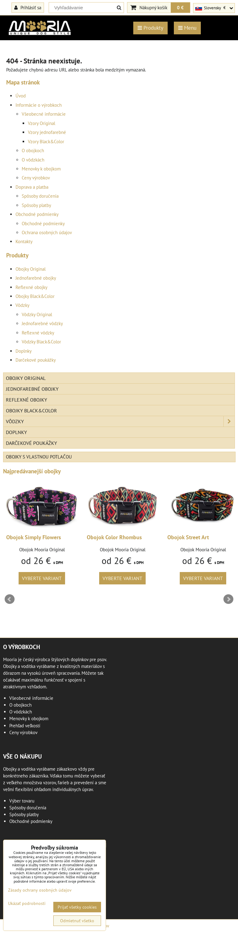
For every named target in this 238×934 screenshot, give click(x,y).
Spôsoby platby (36, 205)
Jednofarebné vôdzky (42, 323)
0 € (180, 7)
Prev (10, 599)
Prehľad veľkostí (24, 726)
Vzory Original (41, 123)
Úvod (20, 96)
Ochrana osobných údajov (47, 232)
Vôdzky (22, 305)
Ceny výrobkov (36, 178)
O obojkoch (33, 150)
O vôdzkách (33, 160)
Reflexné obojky (31, 287)
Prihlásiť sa (27, 7)
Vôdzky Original (37, 314)
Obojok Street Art (188, 537)
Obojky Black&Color (35, 296)
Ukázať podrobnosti (27, 903)
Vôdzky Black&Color (41, 342)
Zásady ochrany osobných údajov (40, 890)
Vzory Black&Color (46, 141)
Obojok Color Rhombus (114, 537)
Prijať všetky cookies (77, 907)
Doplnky (23, 351)
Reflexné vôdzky (38, 333)
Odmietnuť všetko (77, 920)
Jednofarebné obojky (35, 278)
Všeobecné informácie (44, 114)
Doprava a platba (31, 187)
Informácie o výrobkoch (38, 105)
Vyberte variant (42, 578)
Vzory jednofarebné (47, 132)
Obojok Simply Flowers (33, 537)
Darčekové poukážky (35, 360)
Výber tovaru (21, 801)
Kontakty (24, 241)
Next (228, 599)
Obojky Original (30, 269)
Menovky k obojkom (41, 169)
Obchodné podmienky (37, 214)
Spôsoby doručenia (40, 196)
